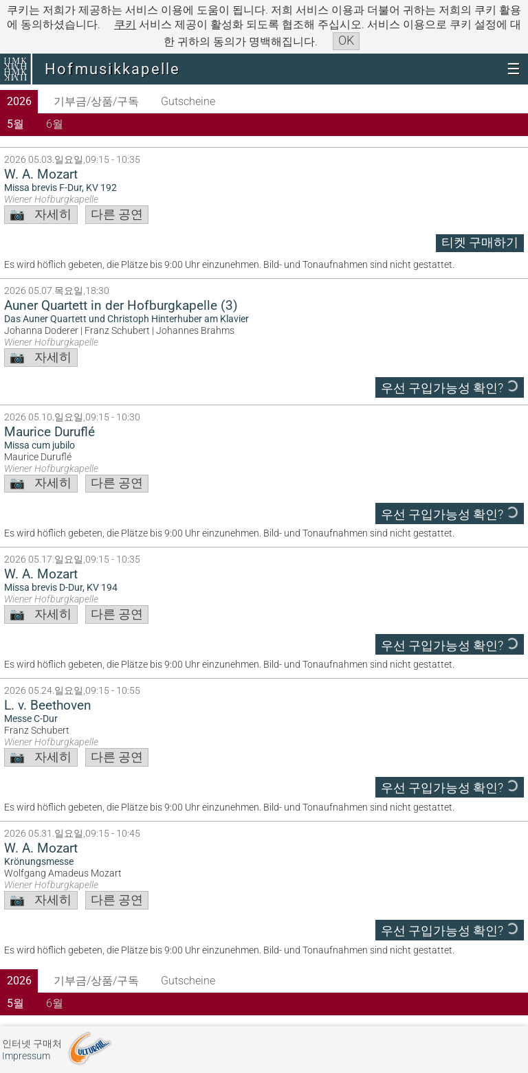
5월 (15, 124)
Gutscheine (188, 101)
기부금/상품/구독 (96, 101)
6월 (54, 124)
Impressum (26, 1056)
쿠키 (125, 24)
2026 (19, 101)
